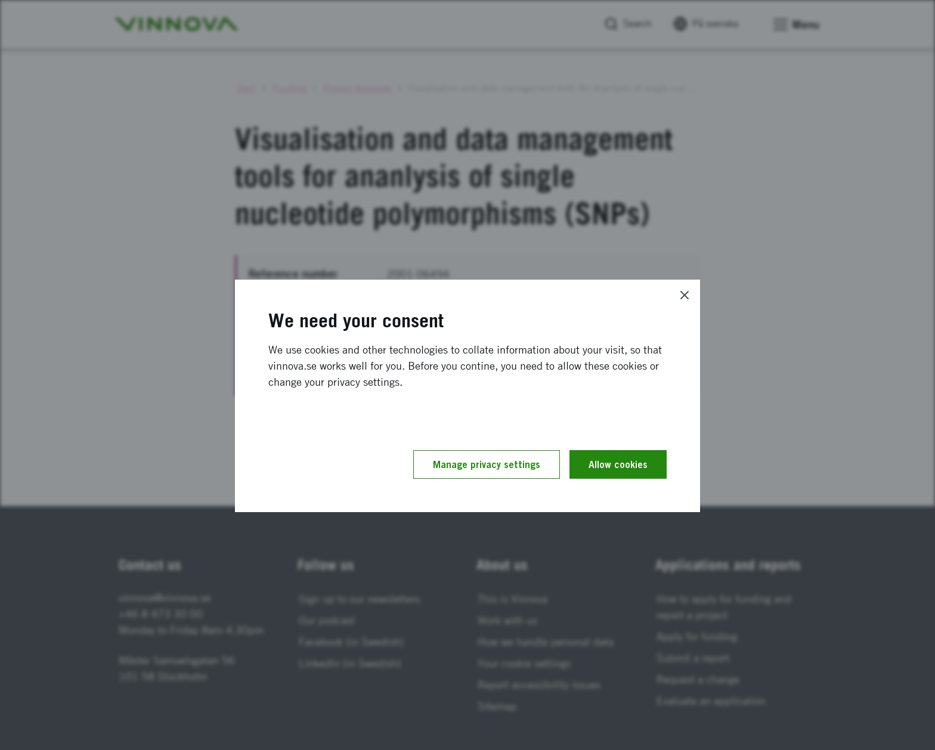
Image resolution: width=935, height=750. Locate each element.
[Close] (684, 295)
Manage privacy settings (486, 464)
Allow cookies (618, 464)
